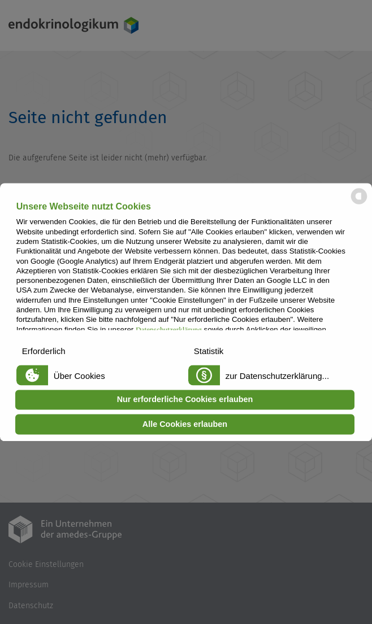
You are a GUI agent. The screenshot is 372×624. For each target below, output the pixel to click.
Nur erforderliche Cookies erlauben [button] (185, 399)
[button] (95, 350)
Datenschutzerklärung (169, 329)
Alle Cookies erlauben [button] (184, 424)
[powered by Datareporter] (359, 203)
